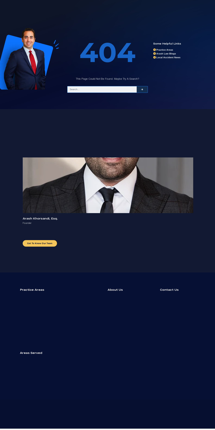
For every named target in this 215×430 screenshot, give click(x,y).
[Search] (142, 89)
